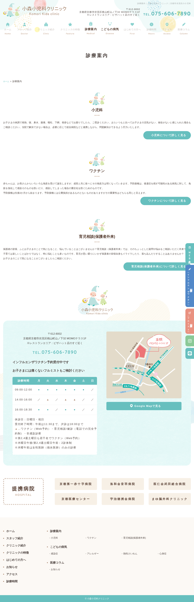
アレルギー (93, 553)
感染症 (54, 553)
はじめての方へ (132, 27)
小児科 (54, 537)
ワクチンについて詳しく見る (167, 200)
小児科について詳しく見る (168, 135)
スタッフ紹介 (24, 27)
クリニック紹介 (46, 27)
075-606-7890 (55, 351)
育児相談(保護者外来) (134, 537)
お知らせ (12, 567)
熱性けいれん (130, 553)
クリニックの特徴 (72, 27)
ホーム (7, 27)
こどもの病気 (110, 27)
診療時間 (152, 27)
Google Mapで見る (145, 406)
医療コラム (183, 27)
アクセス (167, 27)
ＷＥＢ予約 (189, 253)
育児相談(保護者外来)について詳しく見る (158, 266)
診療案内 (93, 27)
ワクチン (91, 537)
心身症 (162, 553)
